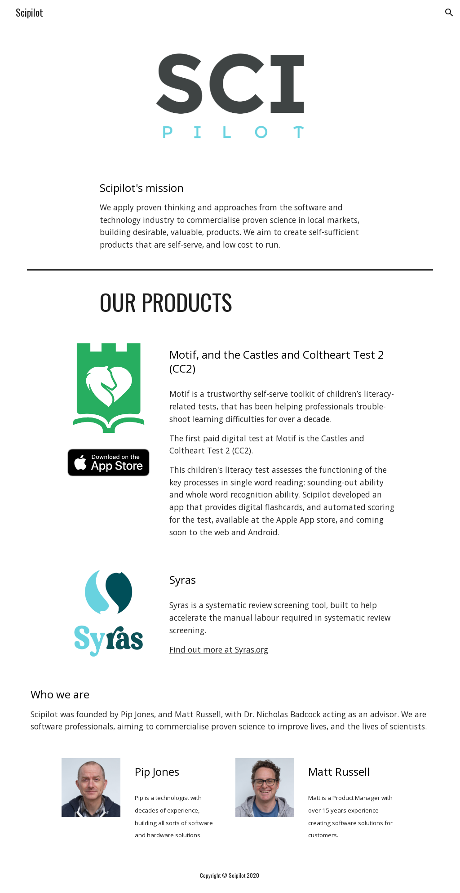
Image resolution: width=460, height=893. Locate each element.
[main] (229, 216)
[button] (449, 12)
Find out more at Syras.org (218, 649)
